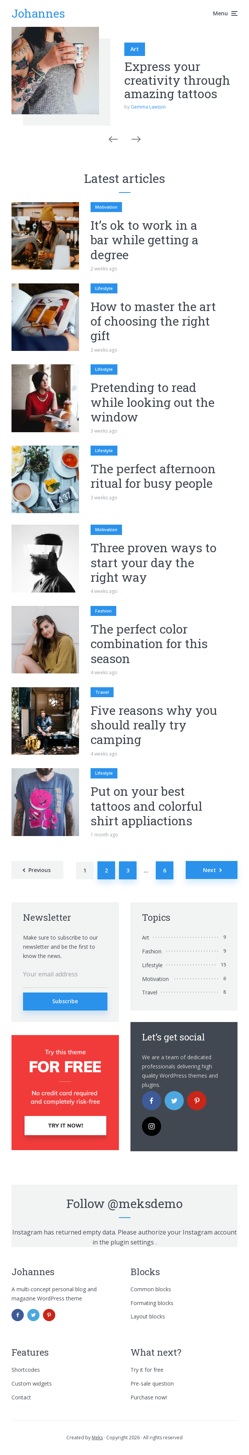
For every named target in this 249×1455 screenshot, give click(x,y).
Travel (102, 692)
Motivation (106, 207)
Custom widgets (32, 1383)
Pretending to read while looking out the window (152, 402)
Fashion (103, 611)
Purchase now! (148, 1397)
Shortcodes (26, 1369)
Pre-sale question (152, 1383)
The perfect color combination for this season (149, 644)
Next (209, 870)
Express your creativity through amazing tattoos (177, 79)
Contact (21, 1397)
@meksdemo (145, 1203)
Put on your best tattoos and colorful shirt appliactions (146, 806)
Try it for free (146, 1369)
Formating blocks (151, 1303)
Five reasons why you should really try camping (154, 725)
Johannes (38, 13)
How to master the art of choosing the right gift (153, 321)
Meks (97, 1437)
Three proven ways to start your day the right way (153, 562)
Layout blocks (147, 1316)
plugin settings (132, 1242)
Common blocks (150, 1289)
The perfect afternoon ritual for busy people (153, 476)
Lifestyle (104, 288)
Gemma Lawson (148, 107)
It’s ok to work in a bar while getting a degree (144, 240)
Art (134, 49)
